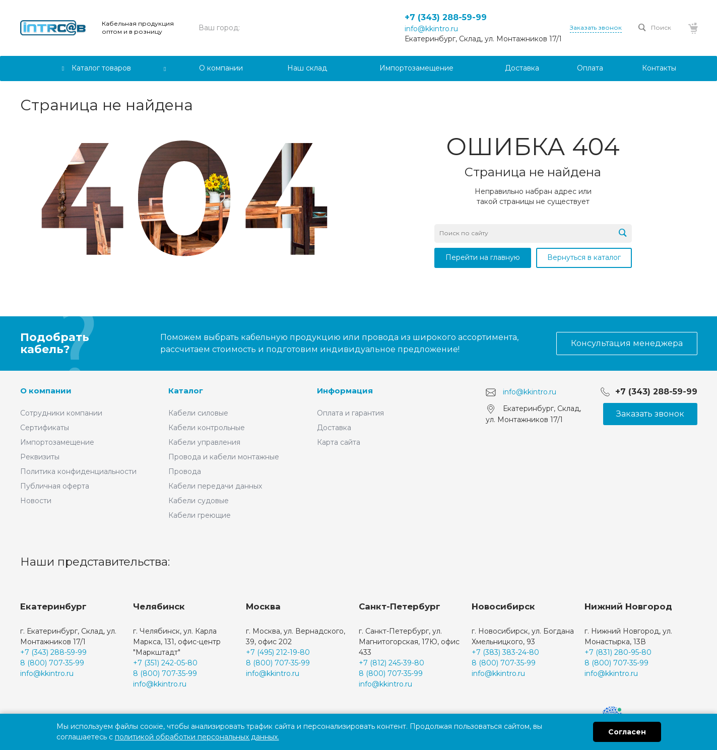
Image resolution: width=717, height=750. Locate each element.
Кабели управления (204, 442)
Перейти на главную (482, 257)
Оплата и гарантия (350, 413)
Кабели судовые (198, 500)
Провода (184, 471)
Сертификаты (44, 427)
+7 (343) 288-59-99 (446, 17)
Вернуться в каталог (584, 257)
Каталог (185, 390)
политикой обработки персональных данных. (197, 736)
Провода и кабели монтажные (223, 456)
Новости (35, 500)
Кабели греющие (199, 515)
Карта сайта (338, 442)
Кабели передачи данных (215, 486)
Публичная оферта (54, 486)
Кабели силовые (198, 413)
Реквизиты (39, 456)
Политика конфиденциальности (78, 471)
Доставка (334, 427)
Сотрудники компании (61, 413)
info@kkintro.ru (431, 28)
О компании (46, 390)
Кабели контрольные (206, 427)
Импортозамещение (57, 442)
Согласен (627, 731)
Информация (345, 390)
